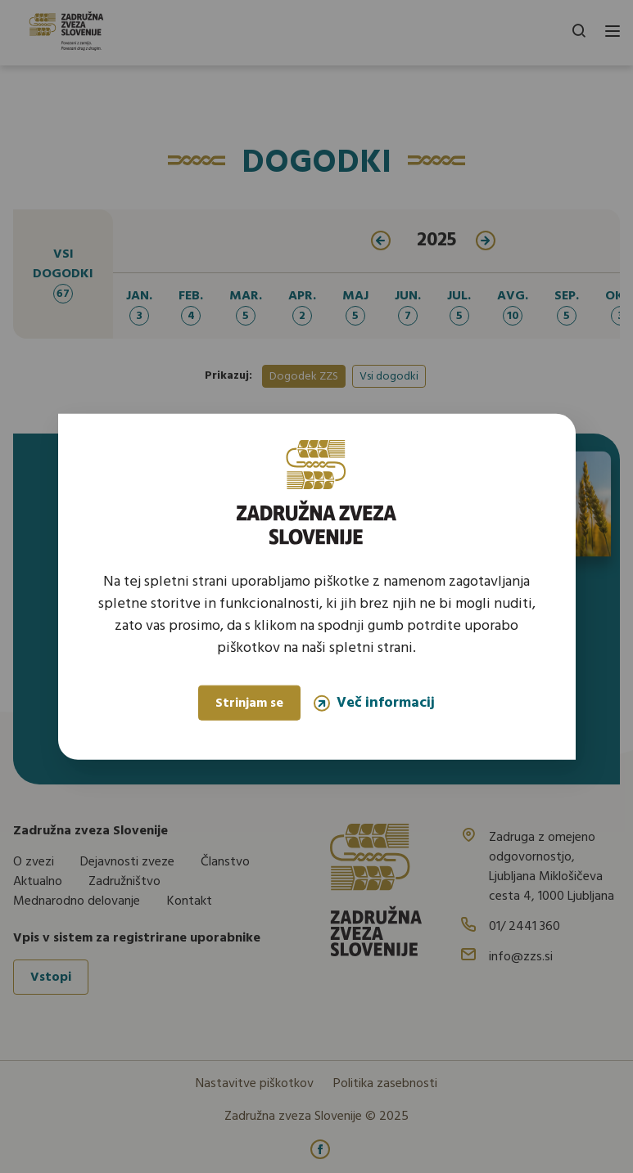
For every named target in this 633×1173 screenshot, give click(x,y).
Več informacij (374, 703)
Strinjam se (249, 703)
